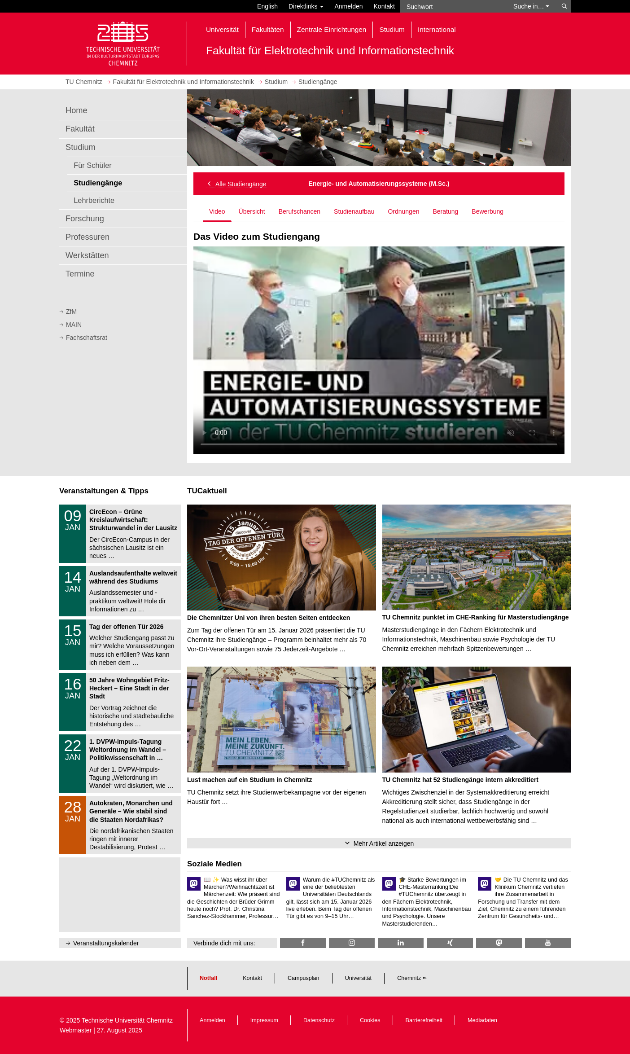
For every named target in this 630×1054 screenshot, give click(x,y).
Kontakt (384, 6)
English (267, 6)
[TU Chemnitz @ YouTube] (548, 943)
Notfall (208, 978)
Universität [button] (222, 29)
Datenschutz (319, 1020)
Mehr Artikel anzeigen (384, 843)
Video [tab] (217, 211)
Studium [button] (391, 29)
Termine (80, 273)
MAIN (74, 324)
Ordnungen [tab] (403, 211)
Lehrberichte (94, 200)
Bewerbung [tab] (487, 211)
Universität (358, 978)
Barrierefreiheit (424, 1020)
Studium (81, 147)
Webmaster (76, 1030)
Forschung (85, 218)
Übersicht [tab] (252, 211)
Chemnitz (409, 978)
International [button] (437, 29)
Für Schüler (93, 165)
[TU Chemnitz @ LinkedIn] (401, 943)
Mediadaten (482, 1020)
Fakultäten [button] (268, 29)
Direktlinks (306, 6)
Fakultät (80, 128)
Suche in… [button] (531, 6)
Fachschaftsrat (86, 337)
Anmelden (348, 6)
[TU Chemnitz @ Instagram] (352, 943)
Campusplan (303, 978)
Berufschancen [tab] (299, 211)
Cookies (370, 1020)
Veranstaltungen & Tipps (104, 491)
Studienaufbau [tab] (354, 211)
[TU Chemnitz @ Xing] (449, 943)
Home (77, 110)
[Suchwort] (452, 6)
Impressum (264, 1020)
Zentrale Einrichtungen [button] (332, 29)
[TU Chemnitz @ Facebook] (303, 943)
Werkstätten (87, 255)
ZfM (71, 311)
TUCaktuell (207, 491)
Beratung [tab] (445, 211)
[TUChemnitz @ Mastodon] (499, 943)
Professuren (87, 237)
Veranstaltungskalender (106, 943)
